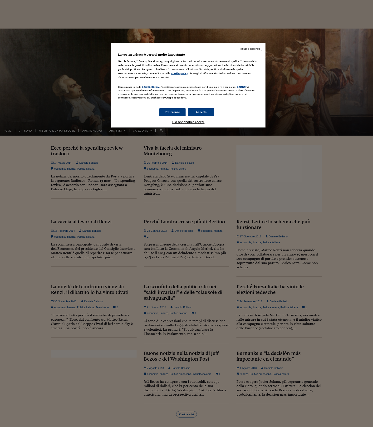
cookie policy (179, 73)
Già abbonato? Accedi (188, 122)
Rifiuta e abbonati (250, 48)
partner (241, 86)
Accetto (201, 112)
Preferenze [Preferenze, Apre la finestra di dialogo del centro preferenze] (172, 112)
